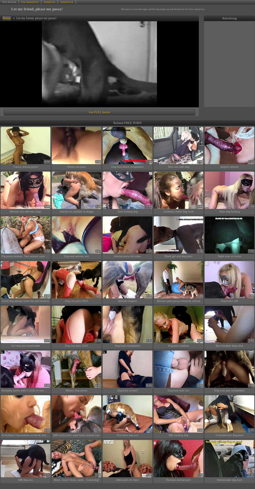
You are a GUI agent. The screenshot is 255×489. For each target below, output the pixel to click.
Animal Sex (49, 2)
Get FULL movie (99, 112)
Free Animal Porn (30, 2)
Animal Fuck (66, 2)
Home (7, 18)
